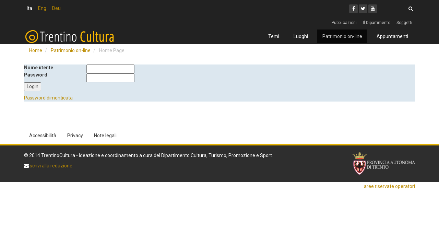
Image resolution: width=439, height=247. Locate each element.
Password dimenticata (48, 98)
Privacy (75, 135)
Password (35, 75)
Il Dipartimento (376, 22)
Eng (42, 8)
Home (35, 50)
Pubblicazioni (344, 22)
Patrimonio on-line (342, 36)
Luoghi (301, 36)
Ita (29, 8)
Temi (273, 36)
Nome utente (38, 67)
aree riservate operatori (389, 186)
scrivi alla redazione (50, 165)
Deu (56, 8)
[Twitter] (363, 8)
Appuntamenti (392, 36)
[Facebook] (353, 8)
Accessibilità (42, 135)
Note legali (105, 135)
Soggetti (404, 22)
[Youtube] (372, 8)
